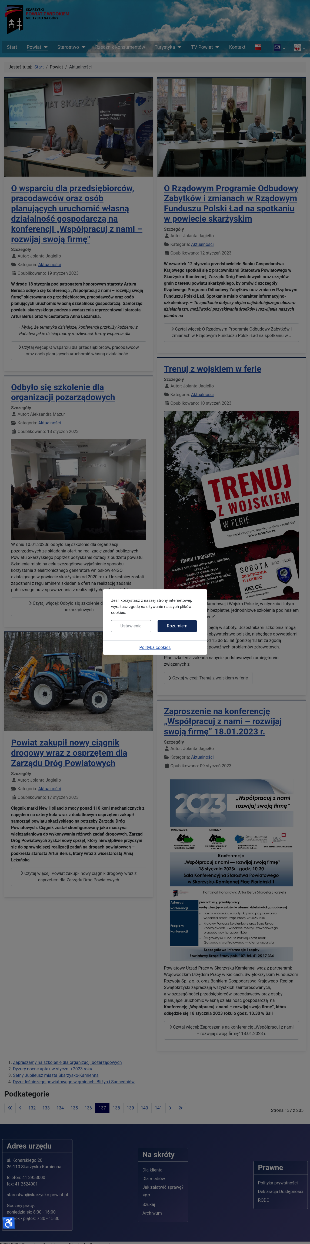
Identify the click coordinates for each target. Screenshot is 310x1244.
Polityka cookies (155, 647)
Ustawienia (131, 625)
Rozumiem (177, 625)
